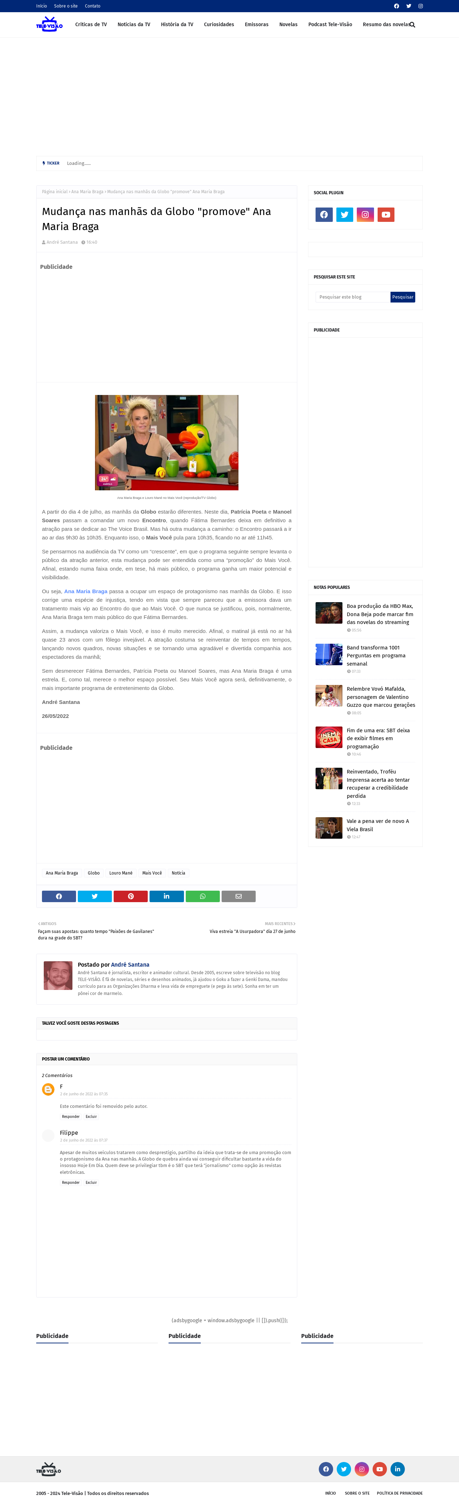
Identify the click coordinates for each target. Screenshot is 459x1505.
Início (41, 6)
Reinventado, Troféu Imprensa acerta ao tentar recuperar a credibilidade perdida (378, 783)
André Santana (62, 242)
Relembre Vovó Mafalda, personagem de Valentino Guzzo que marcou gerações (381, 697)
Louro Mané (121, 873)
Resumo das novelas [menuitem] (387, 25)
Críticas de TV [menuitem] (91, 25)
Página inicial (55, 191)
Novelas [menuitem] (288, 25)
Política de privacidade (400, 1493)
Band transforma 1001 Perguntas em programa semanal (376, 655)
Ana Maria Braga (87, 191)
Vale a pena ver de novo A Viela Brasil (378, 825)
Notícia (178, 873)
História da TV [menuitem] (177, 25)
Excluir (91, 1117)
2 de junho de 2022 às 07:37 (84, 1140)
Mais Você (152, 873)
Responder (71, 1117)
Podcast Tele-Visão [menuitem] (330, 25)
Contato (92, 6)
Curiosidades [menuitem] (219, 25)
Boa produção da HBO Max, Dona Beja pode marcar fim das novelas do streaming (380, 614)
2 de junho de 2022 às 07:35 (84, 1094)
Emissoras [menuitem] (257, 25)
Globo (94, 873)
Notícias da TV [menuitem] (134, 25)
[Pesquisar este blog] (353, 297)
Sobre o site (66, 6)
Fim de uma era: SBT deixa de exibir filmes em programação (378, 738)
